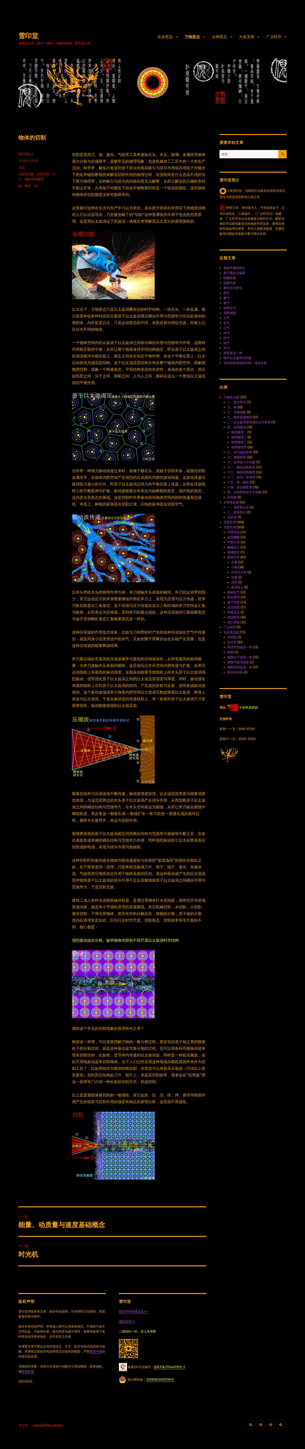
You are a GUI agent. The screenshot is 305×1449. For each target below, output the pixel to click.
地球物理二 (239, 442)
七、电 (232, 407)
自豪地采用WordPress (48, 1426)
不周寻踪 (233, 532)
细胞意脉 (230, 278)
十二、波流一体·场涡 (241, 477)
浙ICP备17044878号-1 (169, 1367)
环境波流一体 (233, 353)
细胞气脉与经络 (238, 662)
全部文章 (43, 174)
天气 (227, 348)
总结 (234, 582)
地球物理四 (239, 447)
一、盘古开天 (236, 402)
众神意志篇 (231, 502)
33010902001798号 (160, 1380)
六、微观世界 (236, 457)
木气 (227, 323)
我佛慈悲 (233, 552)
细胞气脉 (230, 283)
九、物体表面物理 (239, 417)
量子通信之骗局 (234, 273)
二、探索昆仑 (236, 512)
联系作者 (27, 1371)
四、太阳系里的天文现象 (244, 492)
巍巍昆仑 (233, 547)
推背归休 (233, 557)
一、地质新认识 (238, 507)
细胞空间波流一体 (239, 667)
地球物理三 (239, 437)
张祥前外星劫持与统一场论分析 (245, 363)
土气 (227, 328)
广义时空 (273, 37)
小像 (234, 567)
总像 (234, 577)
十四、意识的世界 (239, 487)
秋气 (227, 293)
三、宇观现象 (236, 412)
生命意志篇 (231, 632)
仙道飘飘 (233, 537)
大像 (234, 562)
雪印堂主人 (26, 154)
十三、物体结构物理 (241, 472)
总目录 (232, 517)
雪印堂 (28, 36)
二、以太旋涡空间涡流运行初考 (249, 422)
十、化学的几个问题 (241, 462)
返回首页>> (127, 1321)
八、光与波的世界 (239, 452)
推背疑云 (237, 587)
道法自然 (233, 607)
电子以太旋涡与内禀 (237, 358)
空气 (227, 338)
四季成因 (230, 313)
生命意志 (165, 37)
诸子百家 (233, 602)
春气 (227, 303)
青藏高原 (233, 612)
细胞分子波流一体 (239, 657)
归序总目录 (239, 572)
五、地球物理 (236, 427)
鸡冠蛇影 (233, 617)
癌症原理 (233, 597)
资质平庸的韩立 (234, 268)
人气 (227, 318)
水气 (227, 333)
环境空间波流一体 (239, 647)
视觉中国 (96, 1351)
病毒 (230, 652)
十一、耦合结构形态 (241, 467)
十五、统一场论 (238, 482)
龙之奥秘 (233, 622)
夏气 (227, 298)
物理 (28, 186)
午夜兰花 (233, 542)
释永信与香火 (233, 288)
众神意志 (219, 37)
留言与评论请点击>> (133, 1311)
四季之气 (230, 308)
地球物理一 (239, 432)
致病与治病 (235, 672)
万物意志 (192, 37)
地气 (227, 343)
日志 (21, 167)
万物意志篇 (26, 174)
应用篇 (232, 497)
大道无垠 (246, 37)
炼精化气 (233, 592)
